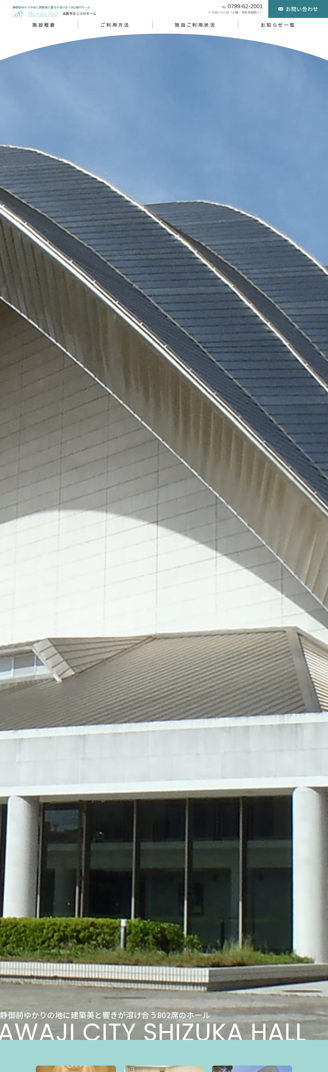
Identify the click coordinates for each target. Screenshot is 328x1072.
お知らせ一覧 (278, 24)
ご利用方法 (115, 24)
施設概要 (44, 24)
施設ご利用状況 (195, 24)
